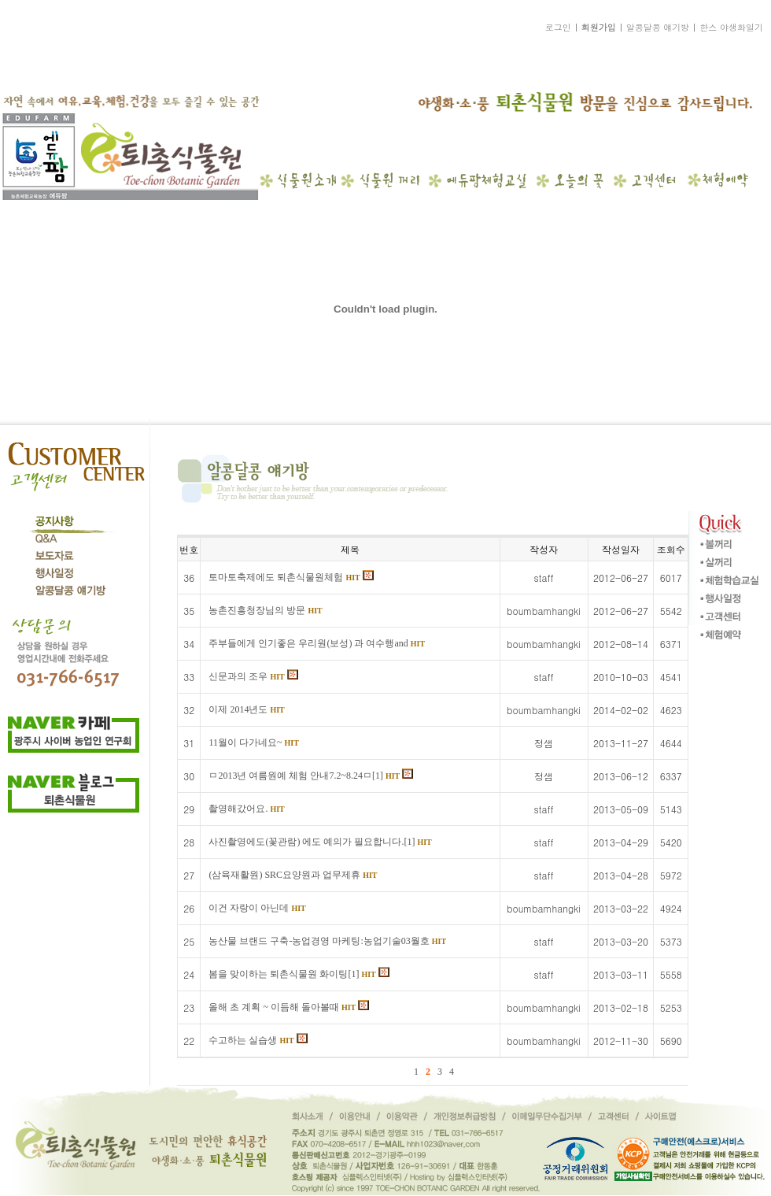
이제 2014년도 (246, 709)
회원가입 (598, 27)
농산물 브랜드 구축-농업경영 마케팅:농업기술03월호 (327, 940)
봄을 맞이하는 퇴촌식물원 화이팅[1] (298, 973)
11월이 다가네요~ (253, 742)
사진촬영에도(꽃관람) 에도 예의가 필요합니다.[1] (319, 841)
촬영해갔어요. (246, 808)
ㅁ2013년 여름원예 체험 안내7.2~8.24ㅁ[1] (310, 775)
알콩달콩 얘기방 (658, 27)
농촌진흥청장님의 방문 (265, 610)
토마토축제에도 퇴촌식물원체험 (290, 577)
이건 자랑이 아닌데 (256, 907)
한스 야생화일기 (731, 27)
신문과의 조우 (252, 676)
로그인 (558, 27)
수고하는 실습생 (257, 1040)
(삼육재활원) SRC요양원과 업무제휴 (292, 874)
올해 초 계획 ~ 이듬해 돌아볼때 (288, 1007)
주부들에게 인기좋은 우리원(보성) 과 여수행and (316, 643)
